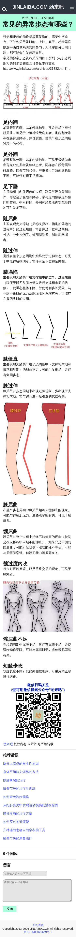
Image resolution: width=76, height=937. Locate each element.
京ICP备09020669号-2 (38, 932)
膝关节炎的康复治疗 (17, 838)
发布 (9, 908)
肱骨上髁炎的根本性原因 (21, 763)
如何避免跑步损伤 (16, 797)
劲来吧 (8, 744)
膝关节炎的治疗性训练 (19, 788)
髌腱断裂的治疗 (14, 780)
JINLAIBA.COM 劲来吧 (38, 7)
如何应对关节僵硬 (16, 821)
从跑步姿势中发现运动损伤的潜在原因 (30, 805)
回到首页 (38, 925)
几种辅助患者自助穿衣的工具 (24, 830)
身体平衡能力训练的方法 (21, 772)
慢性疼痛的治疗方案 (17, 813)
